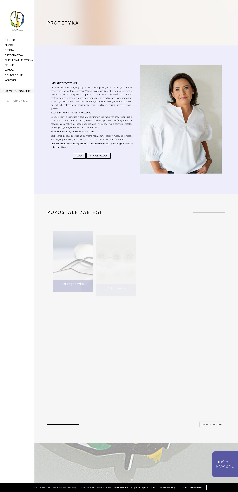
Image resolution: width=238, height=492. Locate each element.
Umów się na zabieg (98, 156)
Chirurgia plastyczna (19, 60)
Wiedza (9, 70)
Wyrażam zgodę (167, 487)
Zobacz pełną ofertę (212, 424)
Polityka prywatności (193, 487)
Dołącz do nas (14, 75)
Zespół (9, 45)
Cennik (9, 65)
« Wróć (79, 156)
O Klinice (10, 39)
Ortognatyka (14, 55)
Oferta (9, 50)
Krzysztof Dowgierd (18, 91)
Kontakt (10, 80)
